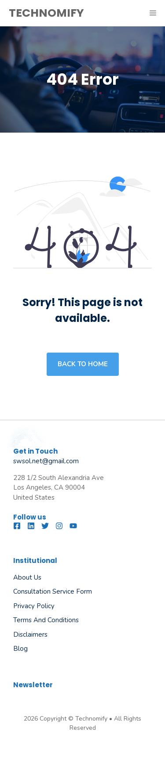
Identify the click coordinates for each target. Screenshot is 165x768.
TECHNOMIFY (46, 13)
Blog (20, 648)
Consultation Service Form (52, 591)
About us (27, 577)
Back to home (83, 364)
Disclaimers (30, 634)
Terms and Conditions (46, 620)
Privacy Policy (34, 606)
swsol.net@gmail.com (46, 461)
